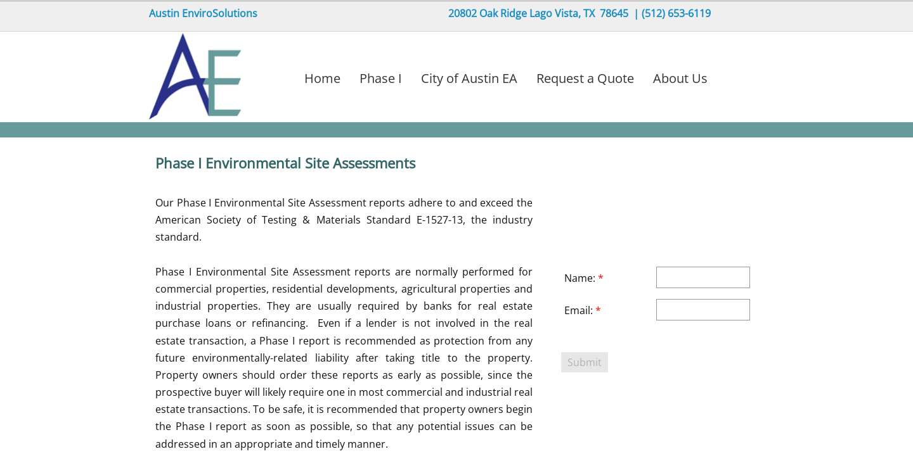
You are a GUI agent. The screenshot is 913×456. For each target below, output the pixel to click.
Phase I (380, 78)
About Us (680, 78)
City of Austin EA (469, 78)
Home (322, 78)
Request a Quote (585, 78)
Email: (582, 310)
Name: (584, 278)
